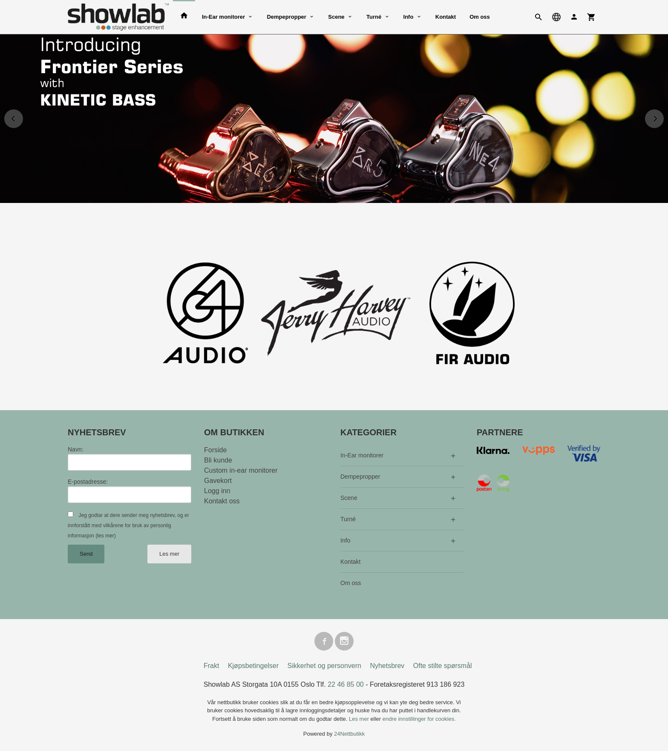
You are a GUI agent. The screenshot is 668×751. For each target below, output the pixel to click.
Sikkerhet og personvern (324, 665)
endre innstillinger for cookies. (419, 719)
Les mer (169, 554)
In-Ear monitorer (223, 17)
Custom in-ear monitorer (241, 470)
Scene (336, 17)
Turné (373, 17)
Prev (22, 117)
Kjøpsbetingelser (253, 665)
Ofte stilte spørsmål (442, 665)
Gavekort (218, 480)
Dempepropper (286, 17)
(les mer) (105, 536)
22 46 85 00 (346, 684)
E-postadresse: (88, 481)
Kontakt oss (222, 501)
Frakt (211, 665)
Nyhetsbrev (387, 665)
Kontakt (445, 17)
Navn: (76, 449)
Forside (215, 450)
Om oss (479, 17)
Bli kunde (218, 460)
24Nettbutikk (349, 734)
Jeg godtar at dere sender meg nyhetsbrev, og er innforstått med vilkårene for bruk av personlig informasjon (128, 525)
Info (408, 17)
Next (663, 117)
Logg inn (217, 490)
